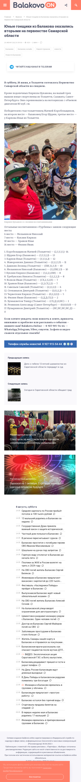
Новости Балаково (13, 56)
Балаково (10, 50)
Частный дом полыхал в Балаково (40, 534)
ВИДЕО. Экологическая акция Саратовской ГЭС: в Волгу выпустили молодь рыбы (42, 658)
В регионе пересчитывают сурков (40, 539)
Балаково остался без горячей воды (41, 701)
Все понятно (35, 777)
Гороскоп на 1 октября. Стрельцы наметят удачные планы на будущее (37, 486)
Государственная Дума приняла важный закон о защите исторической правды (42, 530)
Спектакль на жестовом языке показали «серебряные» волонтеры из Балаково (36, 442)
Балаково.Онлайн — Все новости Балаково (34, 5)
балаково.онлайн (25, 50)
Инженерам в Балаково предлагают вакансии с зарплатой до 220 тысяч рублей (41, 582)
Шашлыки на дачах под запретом (40, 551)
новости (59, 50)
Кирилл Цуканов (44, 50)
